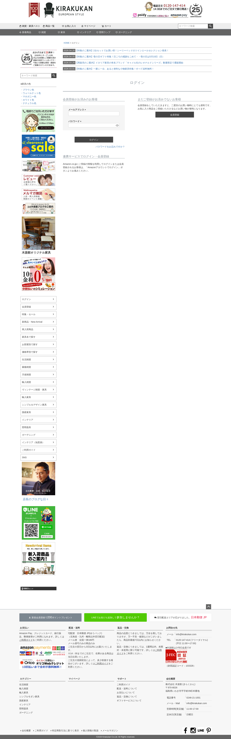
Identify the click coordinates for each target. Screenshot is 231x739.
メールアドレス (77, 109)
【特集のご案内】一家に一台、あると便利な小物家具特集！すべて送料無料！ (108, 68)
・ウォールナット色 (31, 93)
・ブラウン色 (27, 89)
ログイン (26, 299)
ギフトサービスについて (129, 700)
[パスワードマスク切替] (117, 125)
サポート (121, 678)
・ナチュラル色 (28, 103)
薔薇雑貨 (26, 367)
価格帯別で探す (30, 352)
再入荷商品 (27, 329)
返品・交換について (127, 696)
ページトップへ (208, 606)
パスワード (75, 121)
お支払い (24, 627)
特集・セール (28, 314)
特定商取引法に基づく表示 (65, 730)
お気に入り (69, 26)
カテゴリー (25, 678)
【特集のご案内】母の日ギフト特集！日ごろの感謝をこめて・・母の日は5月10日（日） (113, 56)
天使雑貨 (26, 374)
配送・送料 (74, 627)
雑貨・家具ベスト (29, 26)
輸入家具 (26, 397)
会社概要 (170, 678)
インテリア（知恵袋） (33, 442)
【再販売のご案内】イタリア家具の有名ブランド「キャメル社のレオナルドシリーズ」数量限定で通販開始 (123, 62)
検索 (210, 26)
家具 (61, 32)
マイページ (88, 26)
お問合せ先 (171, 627)
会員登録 (26, 306)
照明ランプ (103, 32)
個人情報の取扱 (90, 730)
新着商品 (25, 32)
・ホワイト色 (27, 100)
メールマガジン (110, 730)
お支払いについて (126, 692)
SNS (24, 457)
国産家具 (26, 412)
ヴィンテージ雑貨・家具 (34, 389)
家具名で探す (28, 337)
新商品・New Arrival (32, 322)
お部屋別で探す (30, 344)
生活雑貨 (26, 359)
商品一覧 (49, 26)
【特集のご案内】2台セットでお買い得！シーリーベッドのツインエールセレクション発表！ (116, 50)
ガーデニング (124, 32)
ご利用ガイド (28, 450)
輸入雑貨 (26, 382)
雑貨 (42, 32)
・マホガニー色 (28, 96)
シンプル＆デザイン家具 (34, 404)
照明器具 (26, 427)
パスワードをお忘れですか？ (110, 146)
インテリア (84, 32)
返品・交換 (123, 627)
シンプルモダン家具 (29, 696)
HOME (66, 43)
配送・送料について (127, 688)
